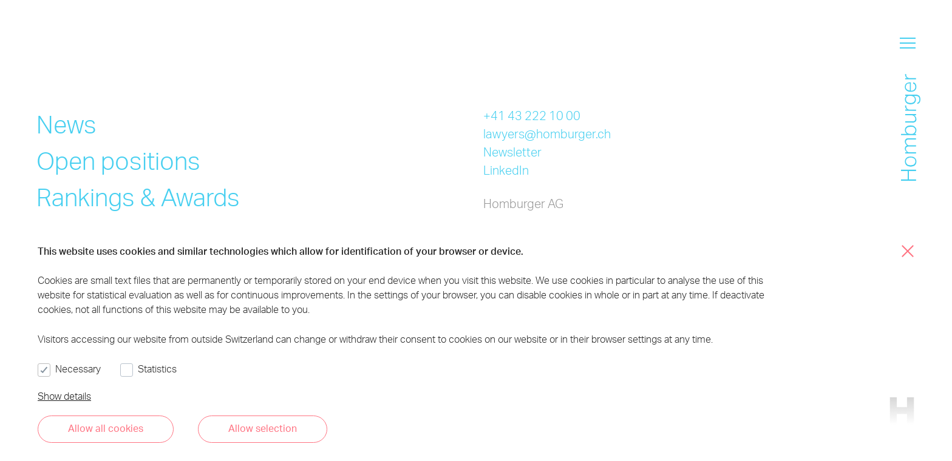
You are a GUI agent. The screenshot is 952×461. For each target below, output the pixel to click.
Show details (64, 395)
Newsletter (512, 152)
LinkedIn (506, 170)
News (66, 124)
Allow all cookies (105, 428)
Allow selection (262, 428)
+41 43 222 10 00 (531, 115)
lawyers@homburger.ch (547, 133)
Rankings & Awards (138, 196)
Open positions (118, 160)
